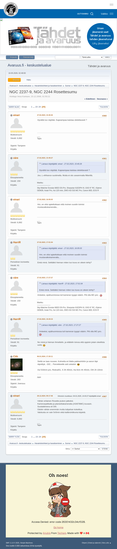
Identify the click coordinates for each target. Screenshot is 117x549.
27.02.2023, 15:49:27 (45, 158)
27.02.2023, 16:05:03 (45, 199)
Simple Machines (26, 543)
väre (15, 158)
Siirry (68, 449)
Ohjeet (84, 543)
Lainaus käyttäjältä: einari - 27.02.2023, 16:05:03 (61, 248)
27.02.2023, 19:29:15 (45, 319)
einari (16, 115)
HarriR (17, 242)
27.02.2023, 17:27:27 (45, 278)
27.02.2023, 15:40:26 (45, 115)
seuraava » (102, 99)
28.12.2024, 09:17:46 (45, 396)
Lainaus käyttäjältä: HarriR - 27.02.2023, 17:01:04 (62, 284)
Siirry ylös (14, 437)
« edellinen (89, 99)
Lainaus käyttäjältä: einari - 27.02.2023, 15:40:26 (61, 164)
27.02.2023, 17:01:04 (45, 242)
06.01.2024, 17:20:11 (45, 356)
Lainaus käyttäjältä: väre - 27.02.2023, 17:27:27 (61, 325)
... (34, 107)
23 (36, 107)
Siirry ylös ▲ (106, 543)
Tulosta (104, 107)
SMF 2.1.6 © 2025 (12, 543)
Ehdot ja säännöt (94, 543)
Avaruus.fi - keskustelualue (29, 65)
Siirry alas (14, 107)
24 (40, 107)
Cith (15, 356)
